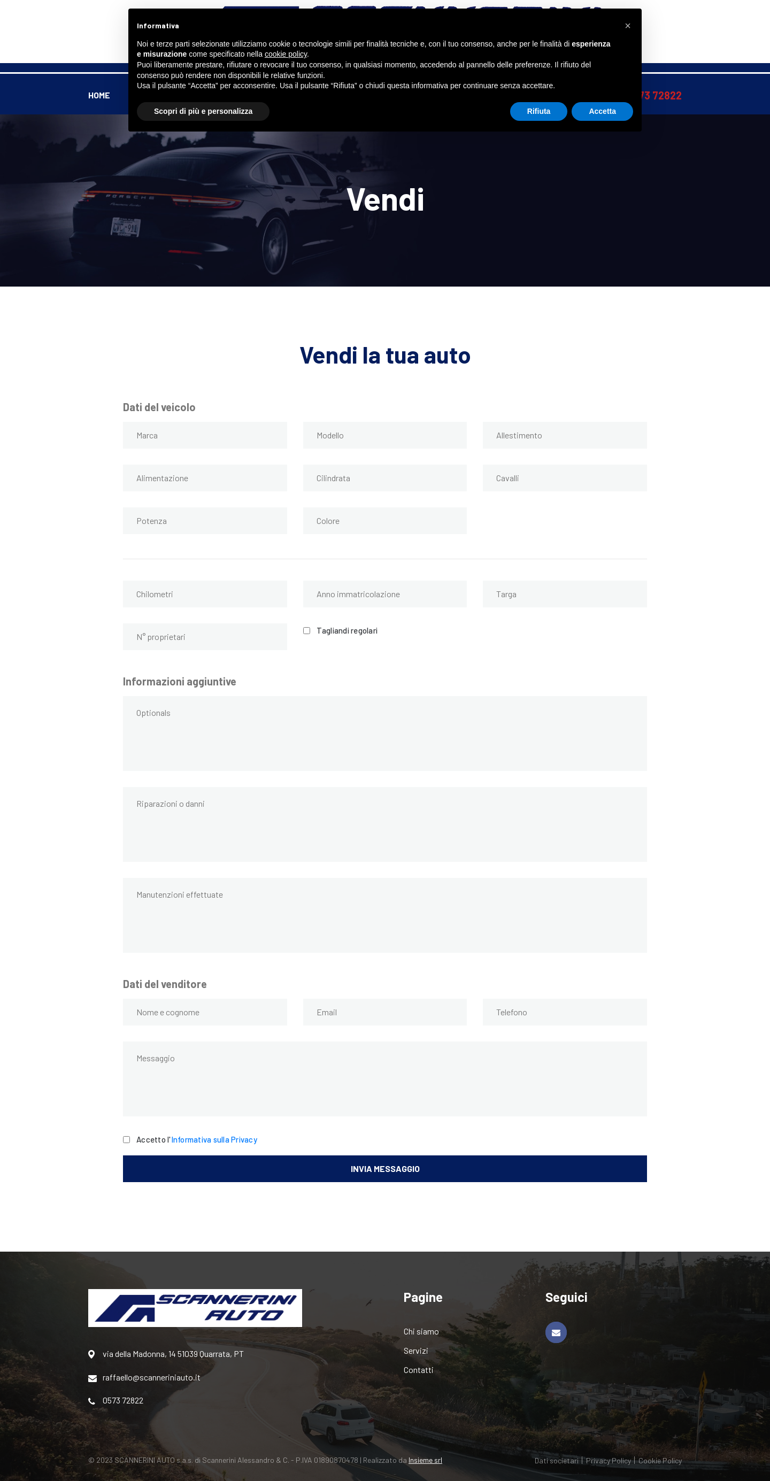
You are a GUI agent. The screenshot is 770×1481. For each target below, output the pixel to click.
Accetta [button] (602, 111)
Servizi (416, 1350)
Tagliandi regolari (347, 630)
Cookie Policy (660, 1460)
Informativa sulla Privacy (214, 1139)
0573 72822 (115, 1400)
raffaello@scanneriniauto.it (144, 1377)
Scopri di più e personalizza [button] (203, 111)
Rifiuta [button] (539, 111)
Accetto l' (196, 1139)
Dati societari (557, 1460)
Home (99, 95)
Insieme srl (425, 1459)
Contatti (419, 1369)
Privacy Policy (608, 1460)
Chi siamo (421, 1331)
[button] (627, 25)
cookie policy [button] (286, 54)
